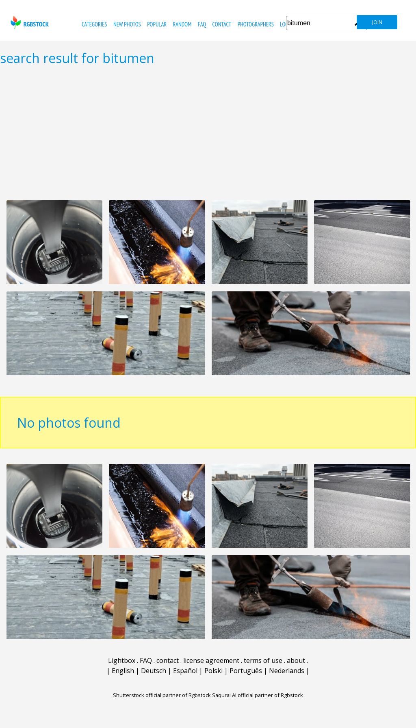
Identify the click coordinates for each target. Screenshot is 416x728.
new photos (127, 24)
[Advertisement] (208, 133)
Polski (213, 670)
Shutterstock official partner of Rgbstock (162, 695)
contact (221, 24)
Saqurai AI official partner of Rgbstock (257, 695)
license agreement (211, 660)
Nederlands (286, 670)
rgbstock (29, 22)
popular (157, 24)
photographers (256, 24)
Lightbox (121, 660)
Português (246, 670)
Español (185, 670)
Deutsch (153, 670)
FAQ (202, 24)
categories (94, 24)
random (182, 24)
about (296, 660)
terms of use (263, 660)
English (123, 670)
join (377, 22)
